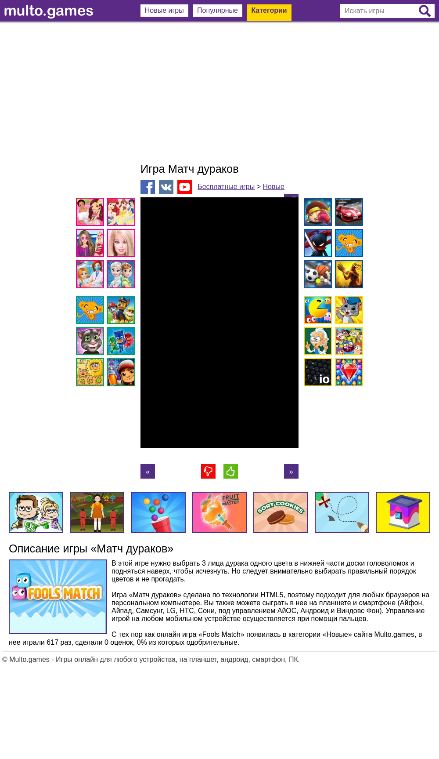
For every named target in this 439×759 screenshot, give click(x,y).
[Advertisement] (219, 92)
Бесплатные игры (226, 186)
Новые (273, 186)
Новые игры (164, 10)
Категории (269, 10)
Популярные (217, 10)
